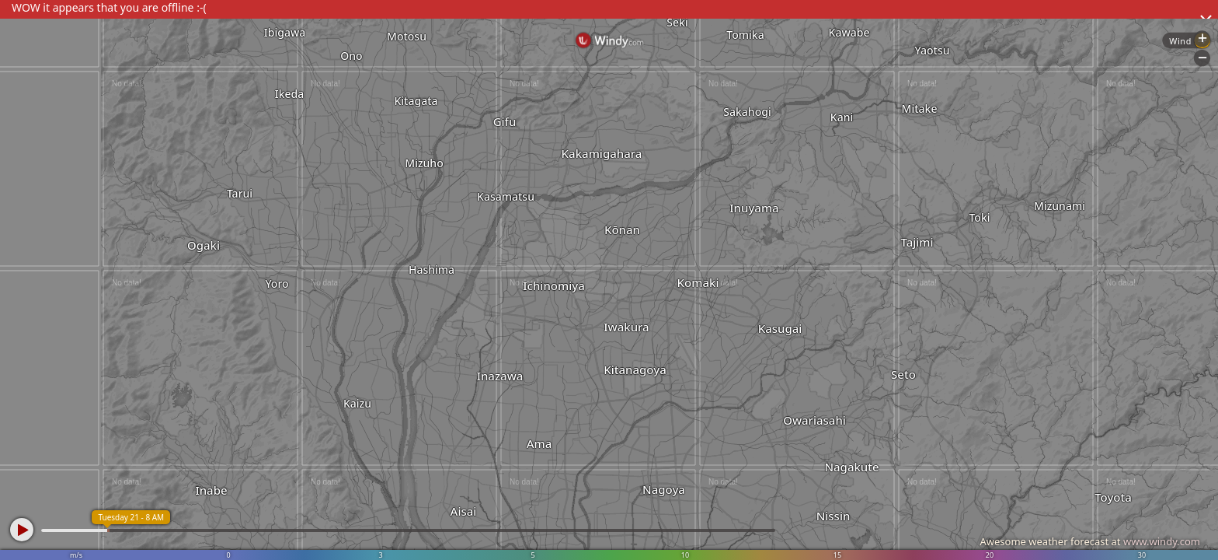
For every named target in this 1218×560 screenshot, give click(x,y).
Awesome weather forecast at (1090, 541)
